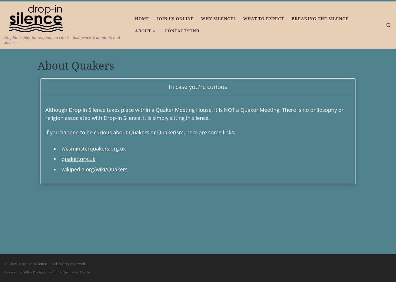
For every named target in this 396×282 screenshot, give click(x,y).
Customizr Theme (76, 272)
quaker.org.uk (78, 158)
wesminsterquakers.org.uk (94, 148)
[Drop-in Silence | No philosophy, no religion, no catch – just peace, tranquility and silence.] (36, 18)
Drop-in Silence (33, 263)
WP (26, 272)
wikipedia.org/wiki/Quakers (94, 169)
